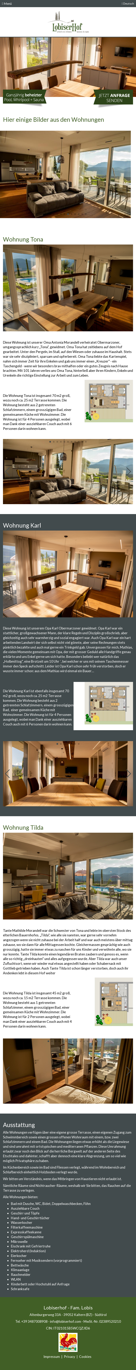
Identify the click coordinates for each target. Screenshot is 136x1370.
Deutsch (128, 3)
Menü (7, 3)
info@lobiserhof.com (65, 1321)
